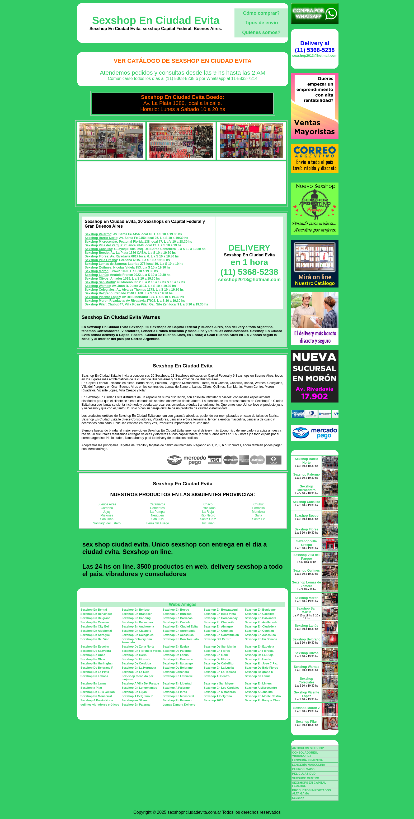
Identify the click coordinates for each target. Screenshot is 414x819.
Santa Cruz (208, 519)
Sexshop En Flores (217, 650)
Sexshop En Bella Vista (220, 613)
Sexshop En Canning (135, 618)
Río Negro (208, 515)
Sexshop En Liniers (258, 683)
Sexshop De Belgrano (178, 667)
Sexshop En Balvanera (260, 618)
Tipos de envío (261, 22)
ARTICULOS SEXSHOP (308, 748)
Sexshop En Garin (134, 655)
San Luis (157, 519)
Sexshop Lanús (96, 275)
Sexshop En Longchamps (139, 687)
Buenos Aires (106, 504)
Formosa (258, 508)
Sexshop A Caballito (259, 691)
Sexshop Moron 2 (306, 708)
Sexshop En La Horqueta (138, 667)
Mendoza (258, 512)
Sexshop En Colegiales (137, 634)
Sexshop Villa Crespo (101, 260)
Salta (258, 515)
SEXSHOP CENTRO (305, 778)
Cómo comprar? (261, 13)
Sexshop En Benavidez (96, 613)
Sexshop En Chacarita (219, 622)
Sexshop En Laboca (94, 676)
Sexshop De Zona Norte (137, 646)
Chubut (258, 504)
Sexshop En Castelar (177, 622)
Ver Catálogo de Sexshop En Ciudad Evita (183, 61)
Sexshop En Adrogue (95, 634)
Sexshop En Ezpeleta (259, 646)
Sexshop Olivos (97, 278)
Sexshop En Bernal (94, 609)
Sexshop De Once (93, 655)
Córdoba (107, 508)
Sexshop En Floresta (259, 650)
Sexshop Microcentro (101, 241)
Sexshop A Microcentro (261, 687)
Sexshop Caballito (98, 249)
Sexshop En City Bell (95, 626)
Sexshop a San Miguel (219, 683)
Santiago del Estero (107, 523)
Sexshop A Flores (175, 691)
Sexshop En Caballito (259, 613)
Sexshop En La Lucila (219, 667)
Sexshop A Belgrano (218, 696)
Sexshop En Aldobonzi (96, 630)
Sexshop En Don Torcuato (181, 639)
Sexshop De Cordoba (136, 663)
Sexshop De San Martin (220, 646)
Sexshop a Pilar (91, 687)
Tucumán (208, 523)
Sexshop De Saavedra (96, 650)
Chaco (208, 504)
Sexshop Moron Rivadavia (104, 301)
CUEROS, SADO (303, 769)
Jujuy (107, 512)
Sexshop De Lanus (176, 655)
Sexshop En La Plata (95, 671)
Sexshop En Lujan (134, 691)
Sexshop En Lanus (93, 683)
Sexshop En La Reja (135, 671)
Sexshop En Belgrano (96, 618)
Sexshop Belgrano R (259, 671)
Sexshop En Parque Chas (262, 700)
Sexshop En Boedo (176, 609)
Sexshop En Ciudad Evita (155, 20)
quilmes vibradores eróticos (100, 704)
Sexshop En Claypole (136, 630)
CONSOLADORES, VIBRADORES (305, 754)
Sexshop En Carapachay (221, 618)
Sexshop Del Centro (218, 639)
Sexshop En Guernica (178, 659)
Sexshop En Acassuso (178, 634)
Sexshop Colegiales (100, 289)
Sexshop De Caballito (218, 663)
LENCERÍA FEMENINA (307, 760)
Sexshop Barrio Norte (101, 238)
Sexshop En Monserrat (96, 696)
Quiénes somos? (261, 32)
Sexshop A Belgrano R (137, 696)
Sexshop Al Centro (217, 676)
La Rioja (208, 512)
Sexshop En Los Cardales (221, 687)
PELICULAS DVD (304, 773)
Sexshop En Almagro (218, 626)
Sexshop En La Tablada (220, 671)
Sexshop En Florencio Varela (141, 650)
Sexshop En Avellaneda (261, 622)
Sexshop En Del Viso (95, 639)
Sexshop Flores (96, 256)
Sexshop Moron (97, 271)
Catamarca (157, 504)
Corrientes (157, 508)
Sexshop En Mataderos (220, 691)
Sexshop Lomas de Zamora (105, 264)
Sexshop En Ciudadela (260, 626)
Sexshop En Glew (93, 659)
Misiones (107, 515)
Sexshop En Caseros (95, 622)
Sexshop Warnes (97, 286)
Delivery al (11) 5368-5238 (315, 46)
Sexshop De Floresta (135, 659)
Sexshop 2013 (213, 700)
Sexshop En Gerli (216, 655)
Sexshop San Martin (100, 282)
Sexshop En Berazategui (221, 609)
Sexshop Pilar (95, 304)
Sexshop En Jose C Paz (261, 663)
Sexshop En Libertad (177, 683)
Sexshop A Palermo (176, 687)
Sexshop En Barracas (177, 618)
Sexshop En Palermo (177, 700)
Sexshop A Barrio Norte (97, 700)
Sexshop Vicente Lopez (102, 297)
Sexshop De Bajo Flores (261, 667)
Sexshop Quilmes (98, 267)
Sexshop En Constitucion (221, 634)
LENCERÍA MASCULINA (308, 764)
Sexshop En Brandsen (136, 613)
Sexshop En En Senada (261, 639)
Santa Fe (258, 519)
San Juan (107, 519)
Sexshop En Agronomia (179, 630)
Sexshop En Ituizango (178, 663)
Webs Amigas (182, 604)
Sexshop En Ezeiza (176, 646)
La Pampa (157, 512)
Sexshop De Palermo (177, 650)
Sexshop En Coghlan (218, 630)
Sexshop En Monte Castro (263, 696)
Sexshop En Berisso (135, 609)
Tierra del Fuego (157, 523)
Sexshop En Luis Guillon (98, 691)
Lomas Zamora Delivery (179, 704)
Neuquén (157, 515)
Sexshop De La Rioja (259, 655)
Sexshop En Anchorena (137, 626)
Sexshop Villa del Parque (104, 245)
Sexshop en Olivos (134, 700)
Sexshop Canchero (176, 671)
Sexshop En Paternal (135, 704)
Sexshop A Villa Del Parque (140, 683)
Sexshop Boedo (97, 253)
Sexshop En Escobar (95, 646)
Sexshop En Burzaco (177, 613)
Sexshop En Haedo (258, 659)
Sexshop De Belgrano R (97, 667)
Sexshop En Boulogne (260, 609)
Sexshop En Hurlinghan (97, 663)
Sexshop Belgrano (98, 293)
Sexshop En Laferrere (178, 676)
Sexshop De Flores (217, 659)
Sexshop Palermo (98, 234)
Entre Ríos (207, 508)
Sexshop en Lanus (257, 676)
